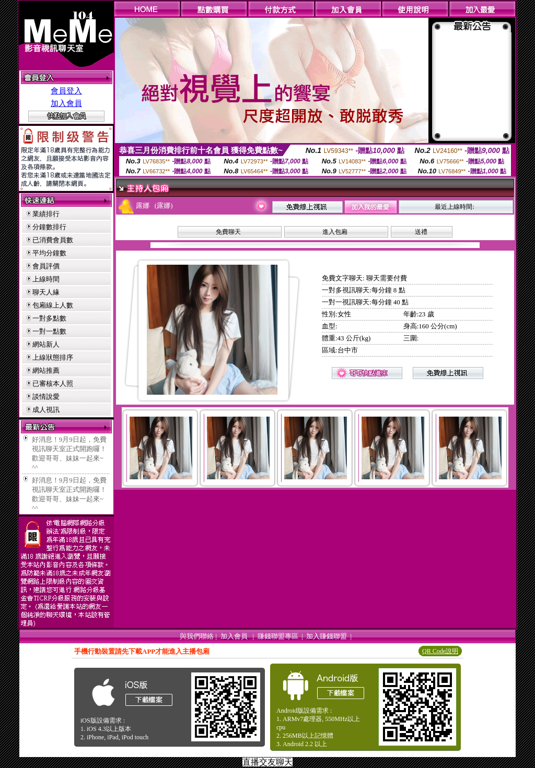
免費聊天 (228, 231)
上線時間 (46, 279)
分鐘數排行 (49, 227)
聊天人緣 (46, 292)
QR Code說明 (440, 651)
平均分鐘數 (49, 253)
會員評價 (46, 266)
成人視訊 (46, 409)
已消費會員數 (52, 240)
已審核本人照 (52, 383)
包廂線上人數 (52, 305)
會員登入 (66, 91)
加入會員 (66, 103)
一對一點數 (49, 331)
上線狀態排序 (52, 357)
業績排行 (46, 214)
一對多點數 (49, 318)
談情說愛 (46, 396)
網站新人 (46, 344)
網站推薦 (46, 370)
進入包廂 (334, 231)
